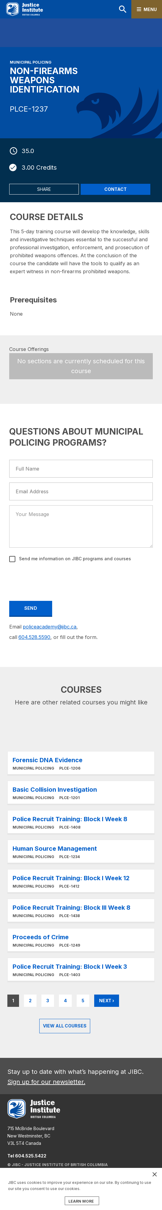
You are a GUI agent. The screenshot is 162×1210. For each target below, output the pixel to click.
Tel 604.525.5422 (26, 1155)
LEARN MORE (81, 1201)
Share (44, 189)
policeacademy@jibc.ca (49, 627)
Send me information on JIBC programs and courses (74, 558)
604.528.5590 (34, 637)
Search (122, 9)
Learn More (81, 762)
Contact (115, 189)
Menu (150, 9)
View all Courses (65, 1025)
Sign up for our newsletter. (46, 1082)
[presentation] (56, 581)
